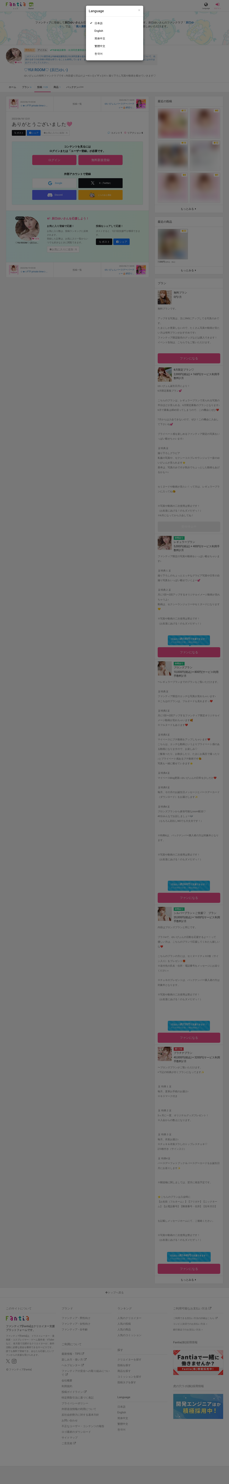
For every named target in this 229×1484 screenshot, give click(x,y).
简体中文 (100, 38)
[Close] (139, 10)
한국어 (99, 53)
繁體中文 (100, 46)
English (99, 30)
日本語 (99, 23)
